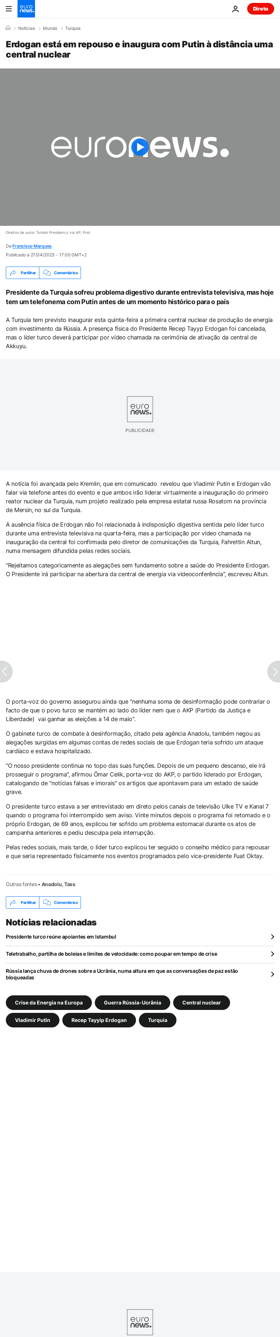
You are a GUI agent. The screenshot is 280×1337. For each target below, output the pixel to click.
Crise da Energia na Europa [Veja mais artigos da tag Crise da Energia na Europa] (49, 1002)
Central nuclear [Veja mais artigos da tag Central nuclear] (201, 1002)
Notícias (26, 28)
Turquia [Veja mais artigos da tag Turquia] (157, 1020)
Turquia (73, 28)
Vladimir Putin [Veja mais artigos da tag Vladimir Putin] (32, 1020)
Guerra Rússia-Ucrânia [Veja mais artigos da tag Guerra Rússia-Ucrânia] (132, 1002)
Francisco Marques (32, 246)
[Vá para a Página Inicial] (26, 8)
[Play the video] (140, 147)
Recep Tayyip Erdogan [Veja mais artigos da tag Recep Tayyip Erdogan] (99, 1020)
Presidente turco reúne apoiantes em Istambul (61, 936)
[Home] (8, 28)
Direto (260, 8)
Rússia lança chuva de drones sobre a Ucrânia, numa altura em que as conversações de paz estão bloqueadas (122, 974)
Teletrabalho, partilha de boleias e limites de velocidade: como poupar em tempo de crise (111, 954)
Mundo (50, 28)
